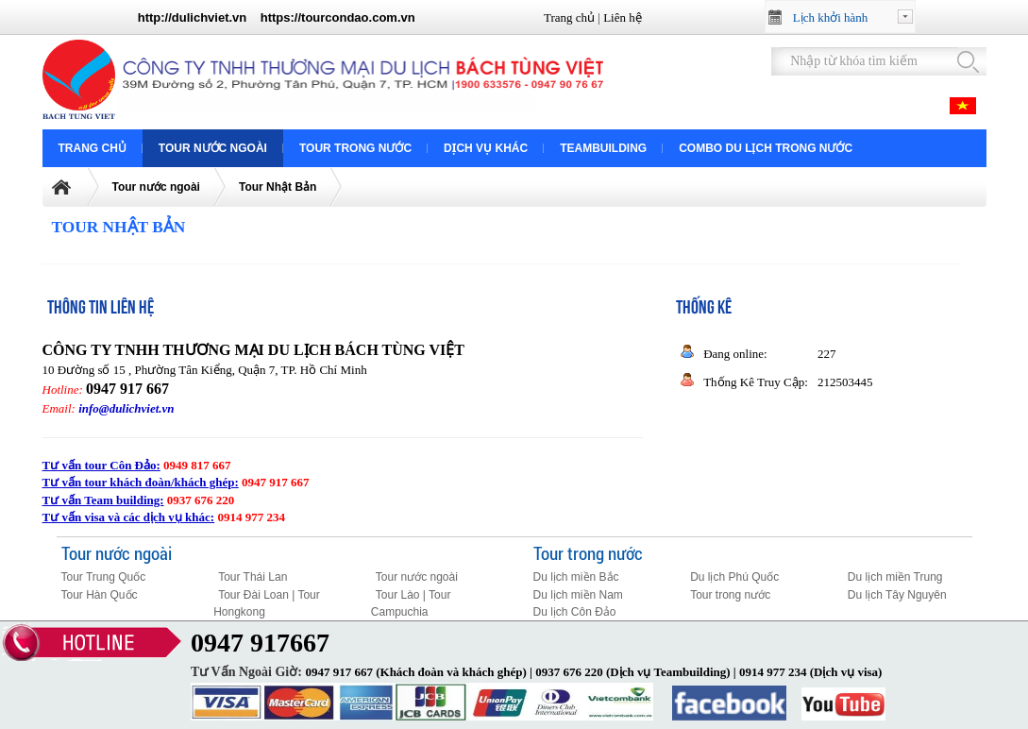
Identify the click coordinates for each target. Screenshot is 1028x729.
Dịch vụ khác (486, 148)
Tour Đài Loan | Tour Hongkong (266, 603)
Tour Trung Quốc (103, 577)
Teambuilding (603, 148)
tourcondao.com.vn (358, 17)
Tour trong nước (355, 148)
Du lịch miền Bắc (576, 577)
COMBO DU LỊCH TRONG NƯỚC (765, 148)
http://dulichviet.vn (192, 17)
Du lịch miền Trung (895, 577)
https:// (281, 17)
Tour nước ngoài (213, 148)
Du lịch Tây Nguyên (897, 595)
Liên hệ (622, 17)
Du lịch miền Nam (578, 595)
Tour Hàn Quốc (99, 595)
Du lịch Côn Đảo (574, 612)
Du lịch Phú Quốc (734, 577)
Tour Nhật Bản (277, 187)
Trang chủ (569, 17)
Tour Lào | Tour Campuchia (411, 603)
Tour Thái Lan (252, 577)
